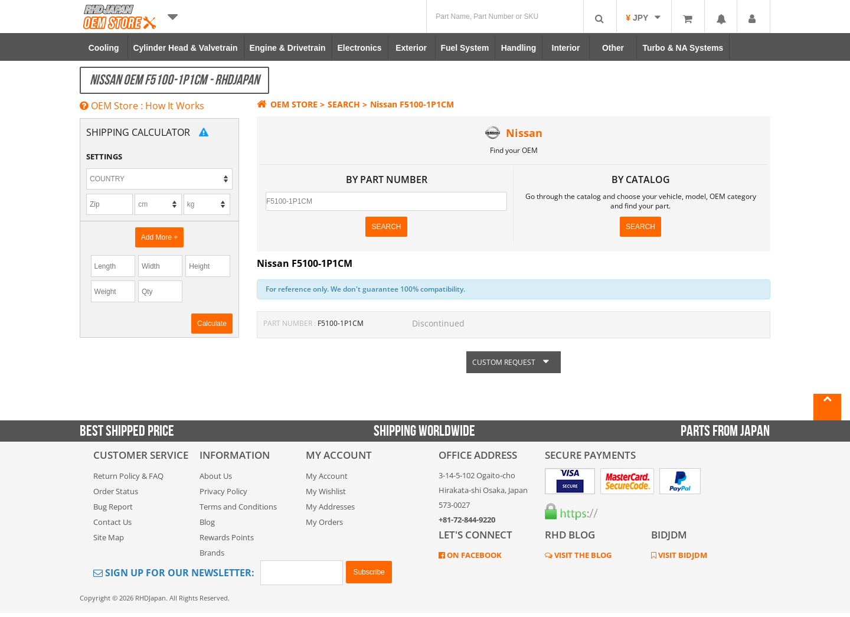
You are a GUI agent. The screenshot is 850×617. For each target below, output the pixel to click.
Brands (212, 552)
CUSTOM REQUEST (513, 362)
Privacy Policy (223, 491)
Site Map (108, 537)
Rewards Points (227, 537)
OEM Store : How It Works (142, 105)
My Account (327, 476)
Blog (207, 522)
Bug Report (113, 506)
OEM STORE (287, 104)
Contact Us (112, 522)
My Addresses (330, 506)
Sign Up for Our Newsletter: (173, 572)
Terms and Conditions (238, 506)
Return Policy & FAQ (128, 476)
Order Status (115, 491)
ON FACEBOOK (473, 555)
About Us (216, 476)
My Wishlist (326, 491)
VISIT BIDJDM (681, 555)
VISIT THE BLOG (582, 555)
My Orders (324, 522)
